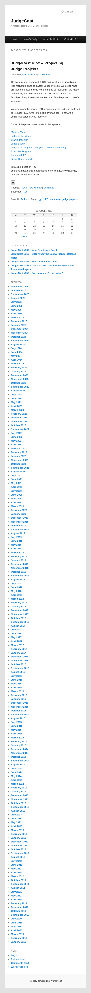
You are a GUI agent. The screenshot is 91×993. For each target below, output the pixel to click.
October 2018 (18, 571)
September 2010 (20, 914)
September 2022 (20, 429)
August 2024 (18, 344)
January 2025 (18, 325)
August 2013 (18, 810)
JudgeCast (22, 20)
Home (15, 39)
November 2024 (20, 332)
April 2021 (16, 487)
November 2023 (20, 379)
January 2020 (18, 514)
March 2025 (17, 317)
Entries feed (17, 959)
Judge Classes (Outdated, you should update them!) (38, 147)
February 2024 (19, 367)
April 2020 (16, 502)
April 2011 (16, 899)
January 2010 (18, 941)
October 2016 (18, 664)
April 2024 (16, 359)
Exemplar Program (21, 151)
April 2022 (16, 444)
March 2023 (17, 410)
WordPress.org (19, 966)
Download (48, 187)
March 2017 (17, 645)
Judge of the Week (21, 136)
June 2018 (16, 587)
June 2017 (16, 633)
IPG (46, 199)
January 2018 (18, 606)
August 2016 (18, 672)
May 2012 (16, 868)
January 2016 (18, 699)
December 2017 (19, 610)
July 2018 (16, 583)
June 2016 (16, 679)
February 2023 (19, 413)
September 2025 (20, 294)
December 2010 (19, 907)
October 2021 (18, 464)
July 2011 (16, 891)
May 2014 (16, 776)
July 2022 (16, 433)
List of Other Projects (22, 159)
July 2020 (16, 491)
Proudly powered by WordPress (45, 981)
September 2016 (20, 668)
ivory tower (55, 199)
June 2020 (16, 494)
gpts (41, 199)
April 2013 (16, 826)
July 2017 (16, 629)
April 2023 (16, 406)
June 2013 (16, 818)
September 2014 (20, 760)
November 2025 (20, 286)
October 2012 (18, 849)
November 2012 (20, 845)
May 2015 (16, 729)
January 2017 (18, 652)
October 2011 (18, 880)
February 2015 (19, 741)
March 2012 (17, 876)
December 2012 (19, 841)
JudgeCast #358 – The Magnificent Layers (34, 261)
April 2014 (16, 780)
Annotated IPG (18, 155)
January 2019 (18, 560)
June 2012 (16, 864)
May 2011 (16, 895)
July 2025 (16, 302)
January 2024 (18, 371)
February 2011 (19, 903)
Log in (14, 955)
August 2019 (18, 533)
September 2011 (20, 884)
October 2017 (18, 618)
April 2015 (16, 733)
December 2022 (19, 417)
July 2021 (16, 475)
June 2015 (16, 726)
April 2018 (16, 595)
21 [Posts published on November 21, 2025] (53, 229)
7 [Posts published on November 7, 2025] (53, 222)
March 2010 (17, 934)
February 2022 (19, 452)
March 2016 (17, 691)
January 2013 (18, 837)
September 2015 (20, 714)
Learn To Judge (30, 39)
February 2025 (19, 321)
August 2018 (18, 579)
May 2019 (16, 544)
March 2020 (17, 506)
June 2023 (16, 398)
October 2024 (18, 336)
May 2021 (16, 483)
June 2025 (16, 306)
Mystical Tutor (18, 132)
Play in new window (31, 187)
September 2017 (20, 622)
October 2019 (18, 525)
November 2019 (20, 521)
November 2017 (20, 614)
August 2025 (18, 298)
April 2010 (16, 930)
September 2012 (20, 853)
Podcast (25, 199)
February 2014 (19, 787)
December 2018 (19, 564)
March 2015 (17, 737)
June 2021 (16, 479)
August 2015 (18, 718)
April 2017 (16, 641)
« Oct (24, 236)
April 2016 (16, 687)
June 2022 (16, 437)
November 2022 (20, 421)
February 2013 (19, 834)
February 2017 (19, 649)
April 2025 (16, 313)
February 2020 (19, 510)
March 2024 (17, 363)
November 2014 (20, 753)
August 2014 (18, 764)
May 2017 (16, 637)
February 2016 (19, 695)
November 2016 (20, 660)
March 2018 (17, 598)
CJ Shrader (44, 74)
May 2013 (16, 822)
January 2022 (18, 456)
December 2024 (19, 329)
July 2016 (16, 676)
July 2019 (16, 537)
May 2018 (16, 591)
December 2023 (19, 375)
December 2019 (19, 517)
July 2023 (16, 394)
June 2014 (16, 772)
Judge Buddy (18, 143)
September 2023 (20, 386)
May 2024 (16, 356)
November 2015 (20, 706)
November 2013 (20, 799)
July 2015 (16, 722)
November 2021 (20, 460)
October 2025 (18, 290)
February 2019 (19, 556)
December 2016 (19, 656)
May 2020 (16, 498)
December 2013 (19, 795)
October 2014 (18, 756)
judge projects (69, 199)
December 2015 (19, 702)
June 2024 (16, 352)
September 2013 (20, 807)
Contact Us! (70, 39)
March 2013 (17, 830)
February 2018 (19, 602)
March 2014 (17, 783)
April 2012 (16, 872)
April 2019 (16, 548)
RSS (25, 191)
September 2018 (20, 575)
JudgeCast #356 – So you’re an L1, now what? (37, 273)
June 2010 (16, 922)
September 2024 (20, 340)
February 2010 (19, 938)
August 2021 (18, 471)
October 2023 (18, 383)
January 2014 (18, 791)
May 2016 (16, 683)
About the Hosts (51, 39)
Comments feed (20, 963)
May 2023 (16, 402)
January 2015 (18, 745)
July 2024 (16, 348)
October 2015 (18, 710)
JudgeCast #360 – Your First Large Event (34, 250)
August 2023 (18, 390)
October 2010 (18, 911)
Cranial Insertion (19, 139)
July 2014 (16, 768)
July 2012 (16, 861)
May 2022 (16, 440)
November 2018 (20, 568)
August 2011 (18, 887)
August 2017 (18, 625)
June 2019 (16, 541)
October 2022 (18, 425)
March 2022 (17, 448)
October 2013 (18, 803)
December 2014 (19, 749)
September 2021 (20, 467)
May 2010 (16, 926)
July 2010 (16, 918)
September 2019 (20, 529)
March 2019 (17, 552)
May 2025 (16, 309)
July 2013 (16, 814)
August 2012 (18, 857)
